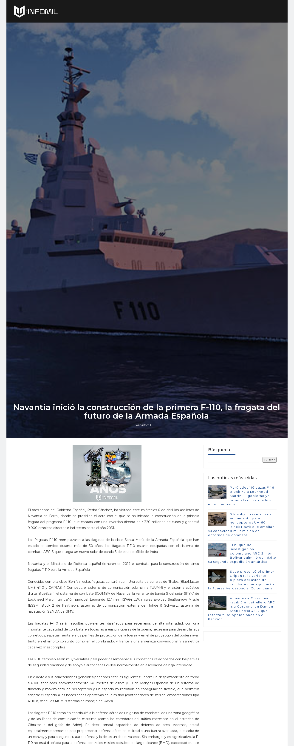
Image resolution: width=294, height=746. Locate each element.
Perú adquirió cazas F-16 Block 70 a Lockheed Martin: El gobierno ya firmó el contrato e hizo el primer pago (241, 527)
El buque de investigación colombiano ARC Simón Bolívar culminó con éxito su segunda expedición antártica (242, 585)
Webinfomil (143, 456)
